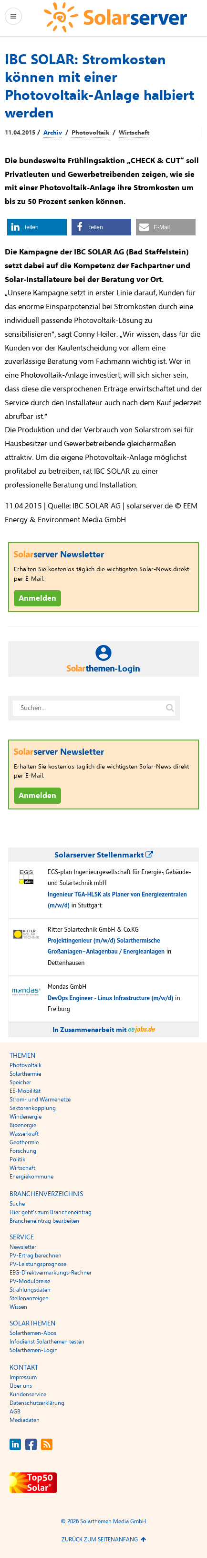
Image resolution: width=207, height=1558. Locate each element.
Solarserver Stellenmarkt (103, 855)
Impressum (23, 1377)
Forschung (23, 1151)
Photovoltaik (90, 132)
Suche (17, 1203)
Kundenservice (28, 1394)
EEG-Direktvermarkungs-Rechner (51, 1272)
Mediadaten (25, 1420)
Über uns (21, 1386)
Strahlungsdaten (30, 1290)
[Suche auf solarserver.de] (170, 708)
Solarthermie (25, 1074)
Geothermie (24, 1142)
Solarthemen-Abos (33, 1333)
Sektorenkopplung (33, 1108)
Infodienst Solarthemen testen (47, 1341)
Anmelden (37, 598)
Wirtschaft (134, 132)
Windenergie (25, 1116)
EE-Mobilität (25, 1091)
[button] (37, 227)
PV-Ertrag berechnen (36, 1255)
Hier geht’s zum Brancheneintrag (51, 1212)
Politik (17, 1159)
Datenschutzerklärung (37, 1403)
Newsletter (23, 1247)
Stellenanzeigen (29, 1298)
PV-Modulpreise (30, 1281)
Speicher (20, 1082)
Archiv (52, 132)
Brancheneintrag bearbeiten (44, 1221)
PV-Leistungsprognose (38, 1264)
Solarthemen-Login (34, 1350)
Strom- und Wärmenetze (40, 1099)
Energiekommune (31, 1176)
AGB (15, 1411)
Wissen (18, 1307)
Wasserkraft (24, 1134)
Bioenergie (23, 1125)
